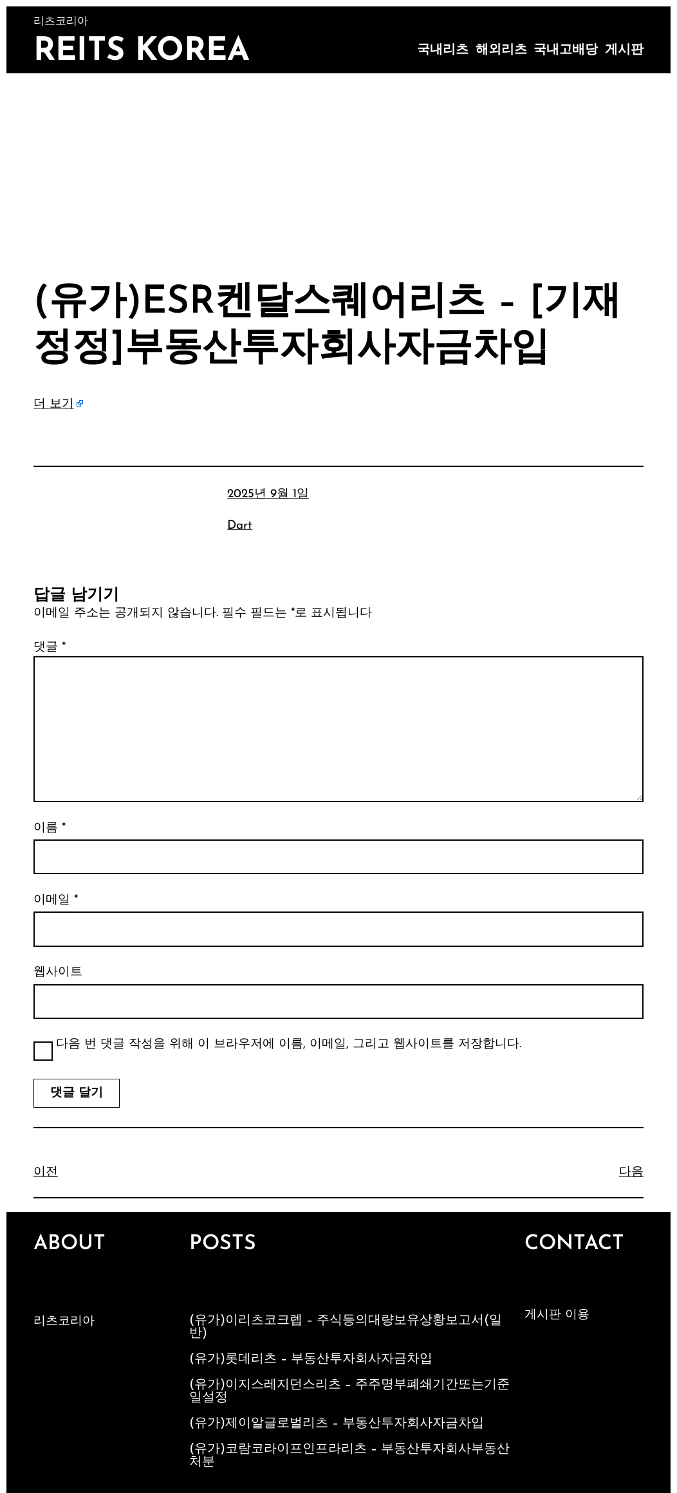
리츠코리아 (64, 1321)
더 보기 (53, 404)
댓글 (49, 647)
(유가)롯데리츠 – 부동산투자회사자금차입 (310, 1359)
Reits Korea (141, 51)
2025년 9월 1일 (268, 494)
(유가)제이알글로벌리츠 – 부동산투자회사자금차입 (336, 1423)
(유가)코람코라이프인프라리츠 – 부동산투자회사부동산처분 (349, 1456)
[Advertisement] (338, 170)
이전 (45, 1172)
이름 (49, 828)
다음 (631, 1172)
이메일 (55, 900)
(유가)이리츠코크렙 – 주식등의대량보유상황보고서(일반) (345, 1327)
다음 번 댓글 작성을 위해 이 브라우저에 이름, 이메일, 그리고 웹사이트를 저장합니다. (288, 1044)
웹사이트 (57, 972)
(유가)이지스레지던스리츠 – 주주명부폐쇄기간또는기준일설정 (349, 1391)
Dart (239, 526)
